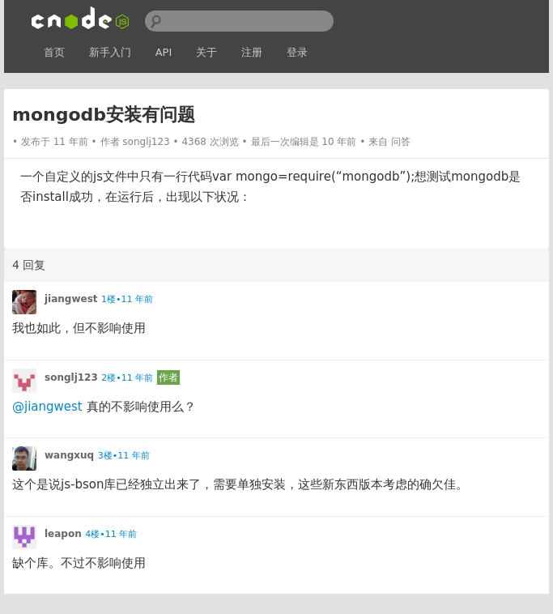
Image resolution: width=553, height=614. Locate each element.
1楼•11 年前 (127, 299)
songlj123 (145, 141)
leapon (63, 533)
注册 (251, 52)
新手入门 (110, 52)
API (163, 52)
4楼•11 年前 (111, 534)
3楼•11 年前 (124, 455)
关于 (206, 52)
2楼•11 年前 (127, 378)
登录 (297, 52)
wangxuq (69, 455)
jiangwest (71, 299)
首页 (54, 52)
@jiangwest (47, 406)
